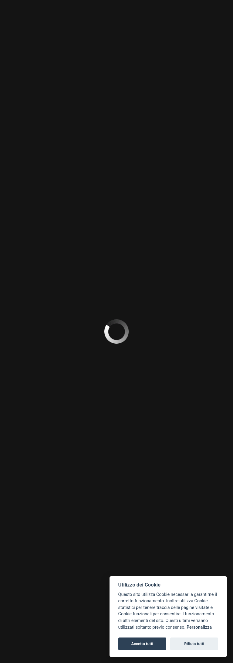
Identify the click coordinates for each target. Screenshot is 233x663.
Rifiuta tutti (194, 643)
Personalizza (199, 627)
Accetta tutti (142, 643)
